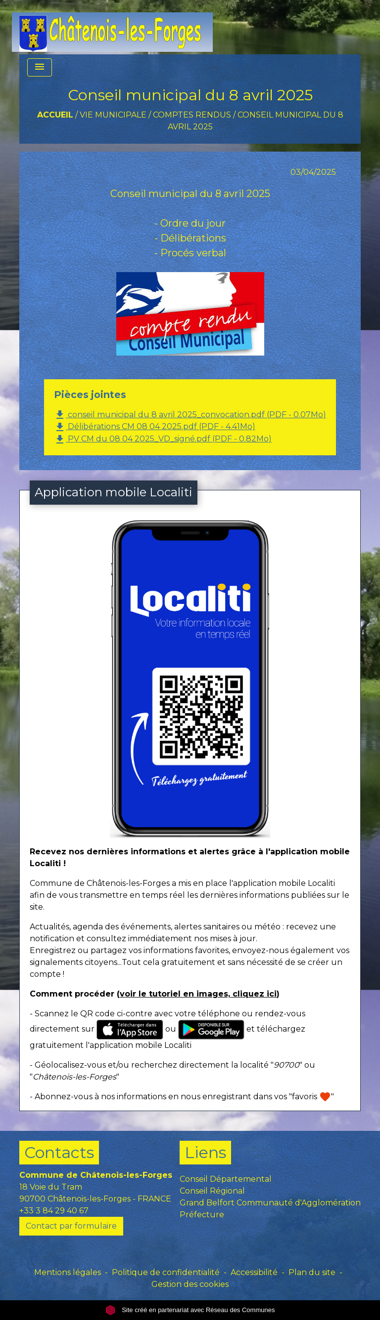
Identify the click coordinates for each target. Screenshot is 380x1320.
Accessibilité (254, 1272)
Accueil (55, 115)
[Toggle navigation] (39, 67)
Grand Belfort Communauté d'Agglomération (270, 1202)
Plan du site (311, 1272)
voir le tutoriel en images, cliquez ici (198, 994)
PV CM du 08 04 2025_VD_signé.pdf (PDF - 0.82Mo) (163, 439)
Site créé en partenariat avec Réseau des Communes (190, 1310)
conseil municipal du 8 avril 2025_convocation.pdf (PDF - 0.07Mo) (190, 415)
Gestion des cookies (190, 1284)
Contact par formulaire (71, 1226)
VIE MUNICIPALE (113, 115)
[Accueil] (112, 27)
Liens (205, 1152)
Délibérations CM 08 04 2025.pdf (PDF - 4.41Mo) (154, 427)
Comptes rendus (192, 115)
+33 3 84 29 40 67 (54, 1210)
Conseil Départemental (226, 1179)
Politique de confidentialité (166, 1272)
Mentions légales (67, 1272)
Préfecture (202, 1214)
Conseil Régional (212, 1191)
